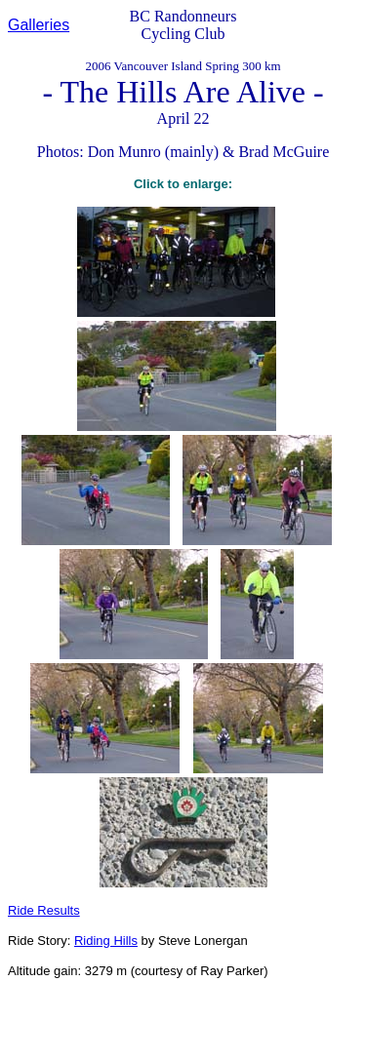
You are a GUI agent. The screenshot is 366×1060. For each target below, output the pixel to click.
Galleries (38, 25)
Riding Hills (106, 940)
